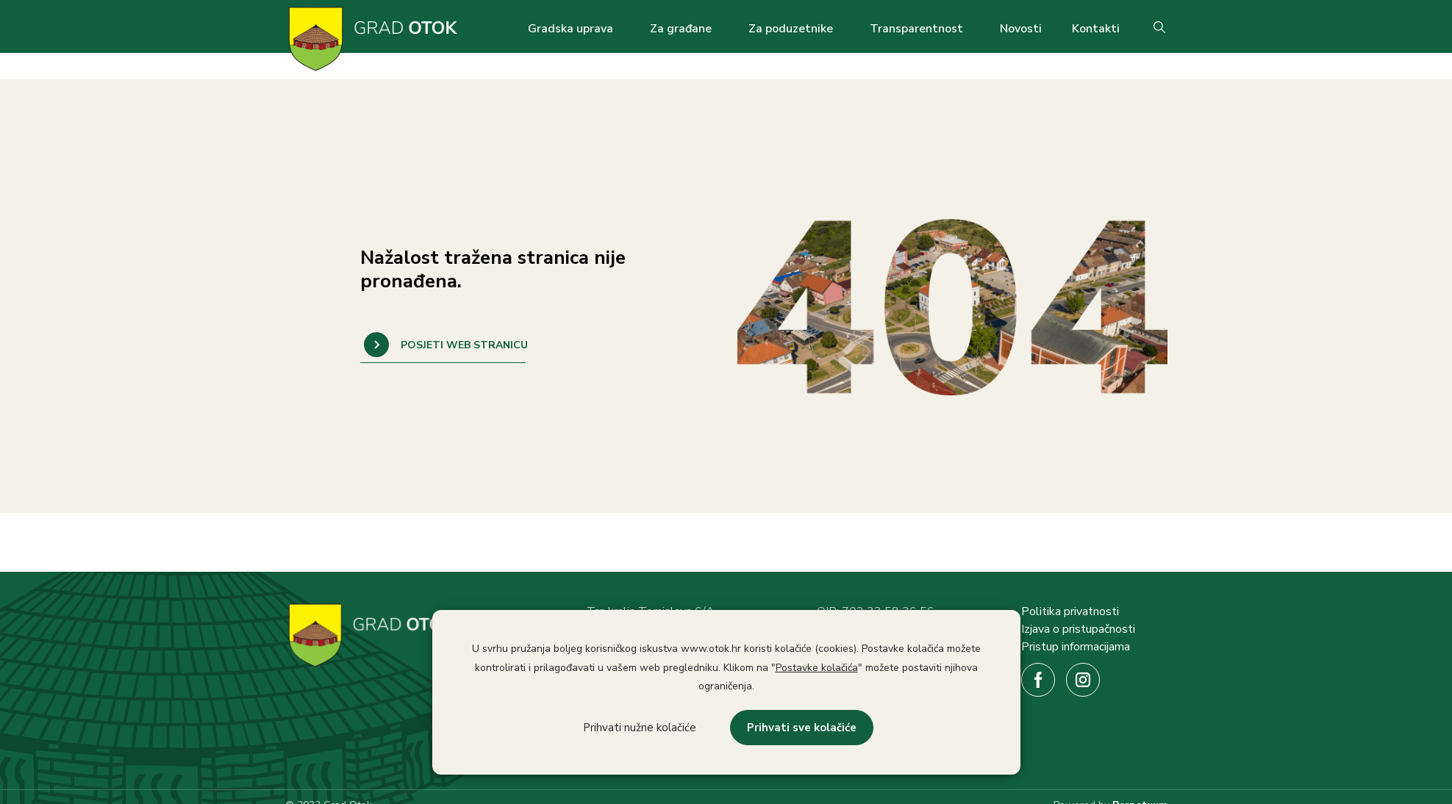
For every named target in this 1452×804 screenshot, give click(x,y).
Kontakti (1096, 29)
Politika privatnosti (1070, 611)
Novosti (1021, 29)
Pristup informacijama (1075, 647)
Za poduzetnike (790, 29)
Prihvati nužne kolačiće (639, 727)
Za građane (681, 29)
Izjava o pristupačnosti (1078, 629)
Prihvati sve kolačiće (801, 727)
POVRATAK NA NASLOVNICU (443, 344)
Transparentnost (916, 29)
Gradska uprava (570, 29)
